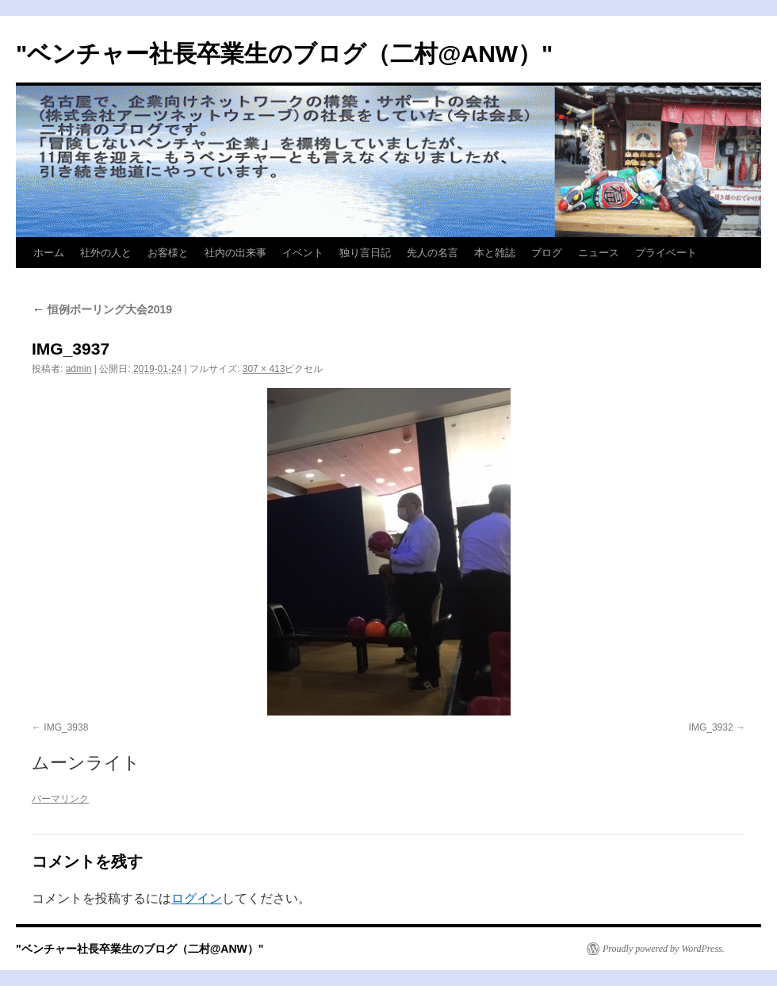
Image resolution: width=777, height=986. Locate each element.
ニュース (598, 253)
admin (79, 368)
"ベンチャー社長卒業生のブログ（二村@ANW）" (284, 53)
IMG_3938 (66, 727)
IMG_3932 (711, 727)
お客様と (168, 253)
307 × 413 (264, 368)
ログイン (196, 898)
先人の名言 (432, 253)
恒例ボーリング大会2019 (102, 309)
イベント (302, 253)
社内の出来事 (235, 253)
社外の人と (106, 253)
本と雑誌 (494, 253)
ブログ (546, 253)
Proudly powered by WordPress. (664, 948)
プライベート (666, 253)
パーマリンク (60, 798)
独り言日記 (365, 253)
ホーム (48, 253)
